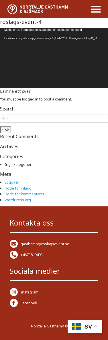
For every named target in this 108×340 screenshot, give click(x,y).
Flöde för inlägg (18, 188)
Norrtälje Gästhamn (47, 326)
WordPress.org (18, 199)
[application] (54, 58)
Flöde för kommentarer (24, 193)
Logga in (12, 182)
